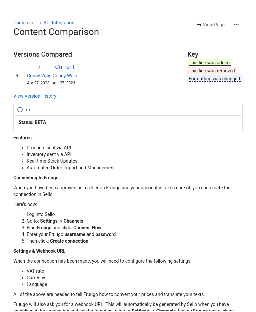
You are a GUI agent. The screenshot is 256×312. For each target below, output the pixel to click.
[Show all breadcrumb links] (36, 22)
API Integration (59, 22)
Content (21, 22)
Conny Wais (39, 75)
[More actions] (236, 25)
